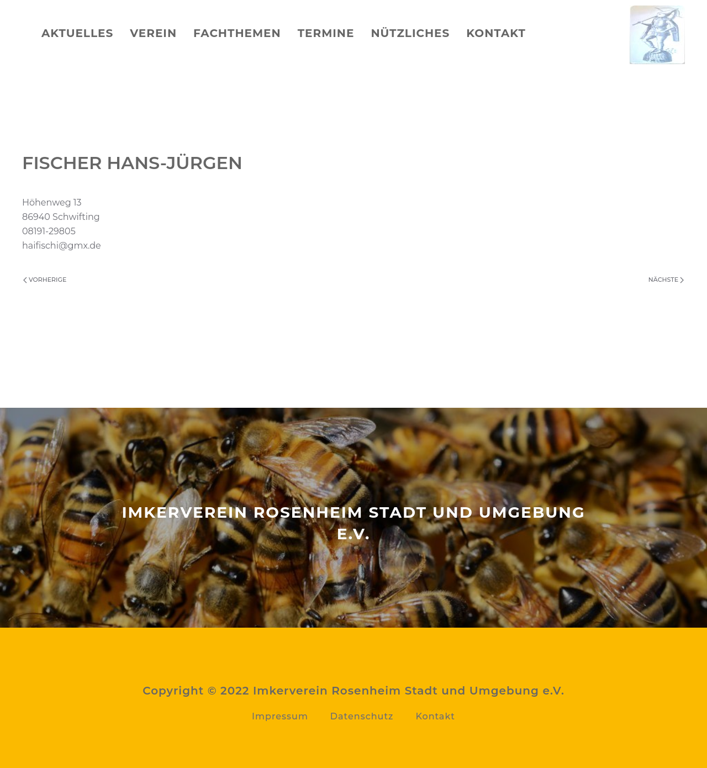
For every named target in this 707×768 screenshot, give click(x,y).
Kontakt (496, 33)
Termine (326, 33)
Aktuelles (77, 33)
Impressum (280, 716)
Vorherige (44, 279)
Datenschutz (362, 716)
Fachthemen (237, 33)
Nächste (666, 279)
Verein (153, 33)
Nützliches (410, 33)
